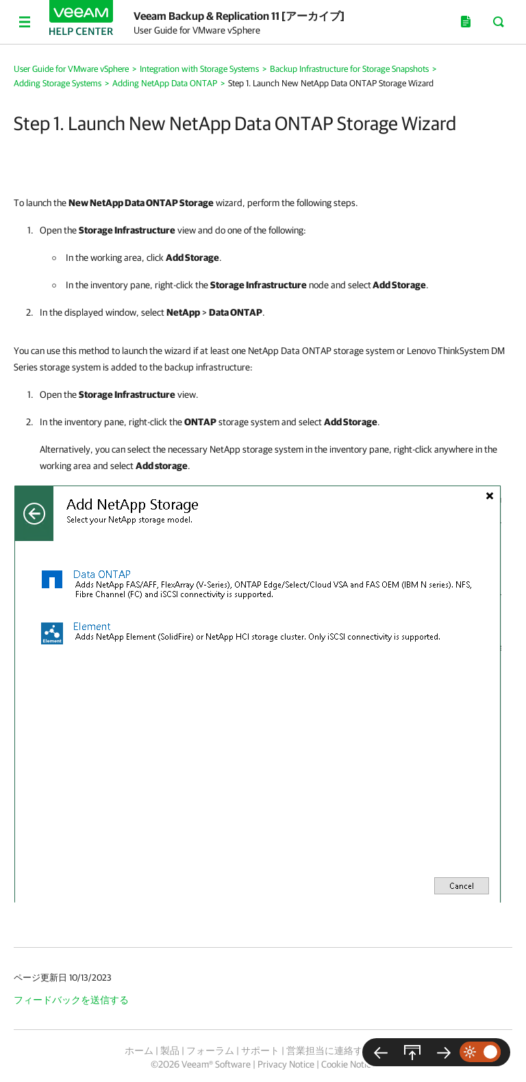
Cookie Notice (348, 1064)
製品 (169, 1050)
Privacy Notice (286, 1064)
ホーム (139, 1050)
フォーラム (210, 1050)
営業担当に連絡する (329, 1050)
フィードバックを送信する (71, 999)
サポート (260, 1050)
